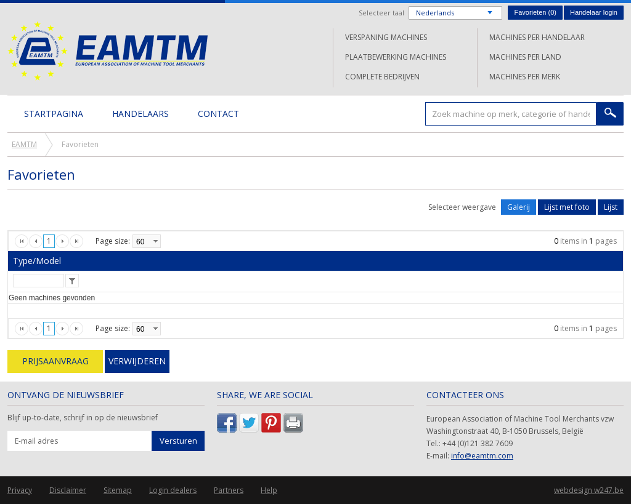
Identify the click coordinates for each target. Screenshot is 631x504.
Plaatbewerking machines (395, 57)
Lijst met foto (567, 207)
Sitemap (118, 490)
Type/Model (37, 260)
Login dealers (173, 490)
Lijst (610, 207)
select (155, 241)
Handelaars (140, 113)
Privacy (19, 490)
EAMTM (107, 51)
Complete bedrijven (382, 76)
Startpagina (53, 113)
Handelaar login (593, 12)
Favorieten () (535, 12)
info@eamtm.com (482, 455)
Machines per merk (524, 76)
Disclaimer (67, 490)
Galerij (518, 207)
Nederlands (435, 12)
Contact (218, 113)
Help (269, 490)
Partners (228, 490)
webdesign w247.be (589, 490)
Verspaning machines (386, 37)
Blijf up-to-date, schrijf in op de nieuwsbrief (82, 418)
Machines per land (525, 57)
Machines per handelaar (537, 37)
